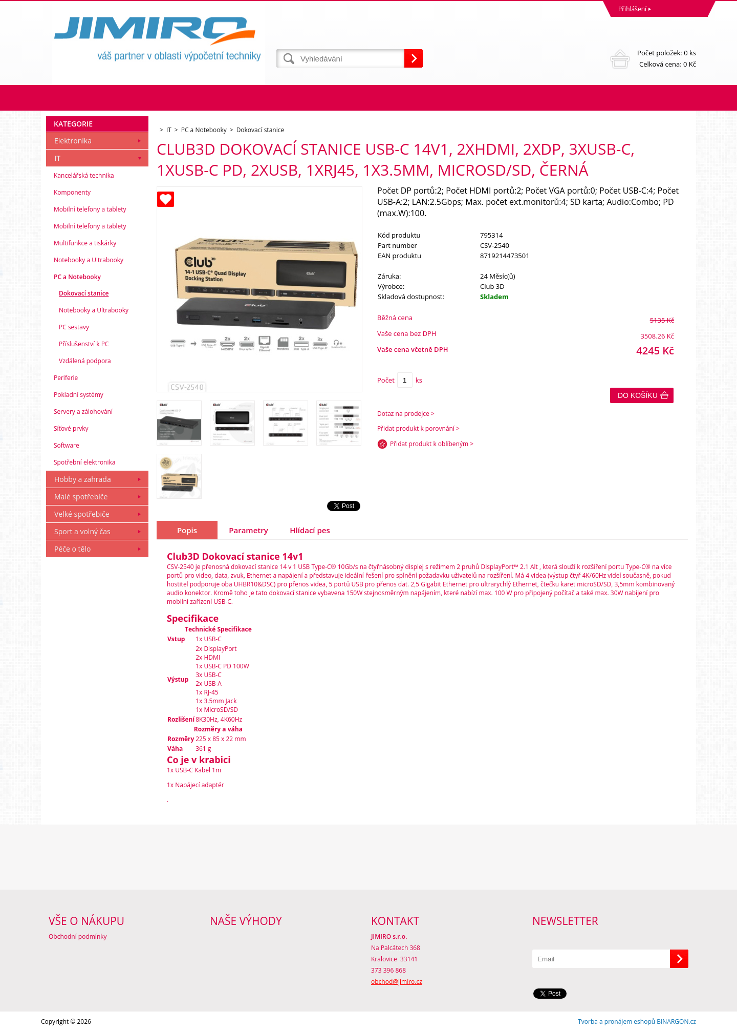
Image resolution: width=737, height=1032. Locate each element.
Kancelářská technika (84, 175)
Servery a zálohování (83, 411)
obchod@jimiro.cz (396, 981)
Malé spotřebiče (80, 496)
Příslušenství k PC (84, 344)
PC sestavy (74, 327)
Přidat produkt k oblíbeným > (431, 443)
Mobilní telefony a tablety (90, 209)
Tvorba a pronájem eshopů (616, 1021)
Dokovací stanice (84, 293)
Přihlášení (632, 9)
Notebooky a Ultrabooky (88, 260)
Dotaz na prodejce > (406, 413)
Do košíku (638, 395)
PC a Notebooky (77, 276)
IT (57, 158)
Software (66, 445)
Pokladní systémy (78, 394)
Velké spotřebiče (82, 514)
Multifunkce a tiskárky (85, 243)
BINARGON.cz (676, 1021)
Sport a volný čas (82, 531)
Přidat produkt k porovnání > (418, 428)
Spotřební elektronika (84, 462)
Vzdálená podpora (85, 360)
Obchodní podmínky (78, 936)
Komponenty (72, 192)
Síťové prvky (71, 428)
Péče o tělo (72, 549)
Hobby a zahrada (82, 479)
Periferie (66, 377)
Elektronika (73, 140)
